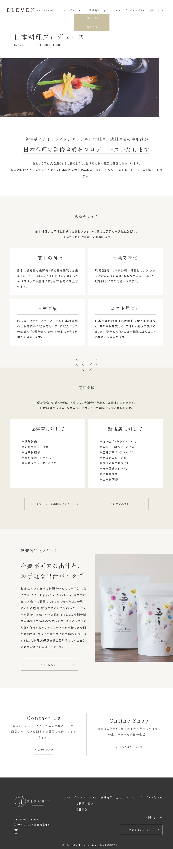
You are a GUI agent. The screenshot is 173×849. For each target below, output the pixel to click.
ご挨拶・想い (85, 803)
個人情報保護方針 (109, 844)
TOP (67, 797)
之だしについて (112, 10)
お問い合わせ (156, 10)
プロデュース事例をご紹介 (53, 504)
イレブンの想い (120, 504)
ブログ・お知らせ (135, 10)
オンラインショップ (130, 747)
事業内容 (94, 10)
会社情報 (82, 809)
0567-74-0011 (30, 819)
